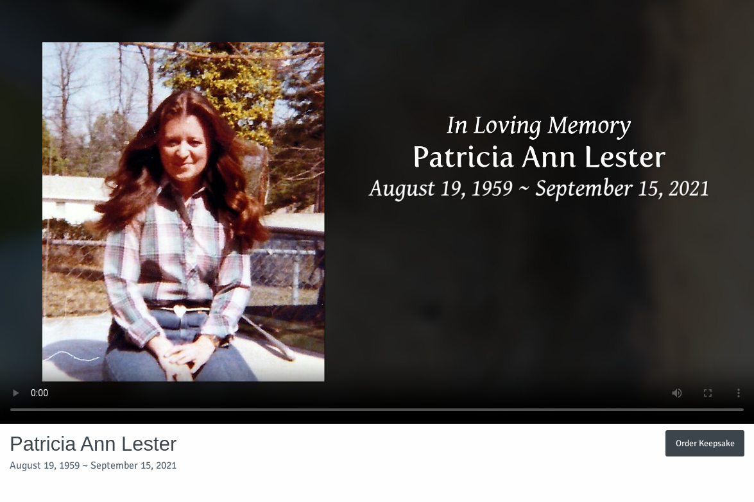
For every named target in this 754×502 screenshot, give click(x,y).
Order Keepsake (705, 443)
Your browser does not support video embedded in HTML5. (377, 212)
